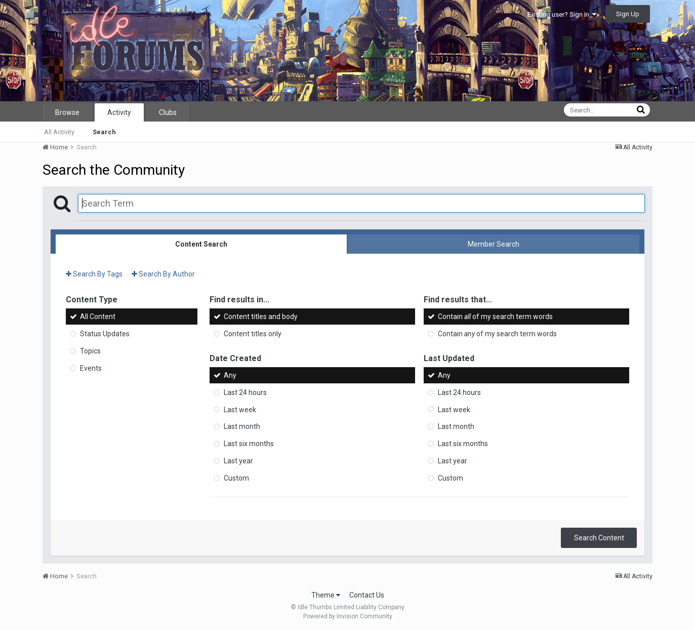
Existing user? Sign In (561, 14)
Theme (325, 595)
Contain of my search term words (495, 316)
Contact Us (366, 595)
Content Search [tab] (201, 244)
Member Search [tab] (493, 244)
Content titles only (252, 334)
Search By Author (163, 274)
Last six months (249, 444)
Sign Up (627, 14)
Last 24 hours (245, 392)
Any (230, 375)
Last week (240, 409)
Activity (119, 112)
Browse (67, 112)
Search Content (599, 538)
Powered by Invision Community (347, 616)
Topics (90, 351)
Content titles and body (261, 316)
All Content (97, 316)
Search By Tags (94, 274)
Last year (238, 461)
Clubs (168, 112)
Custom (236, 478)
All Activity (59, 132)
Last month (242, 426)
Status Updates (105, 334)
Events (91, 368)
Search (104, 132)
